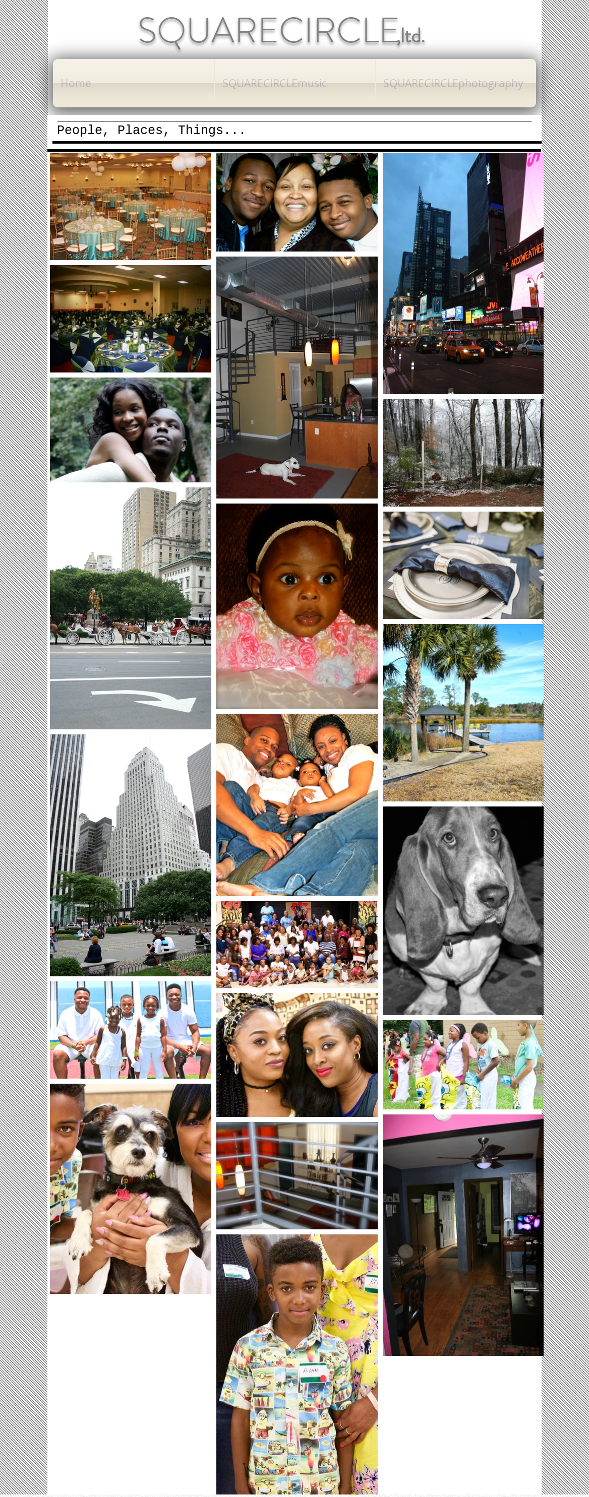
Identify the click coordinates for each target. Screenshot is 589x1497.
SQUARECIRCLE (269, 30)
